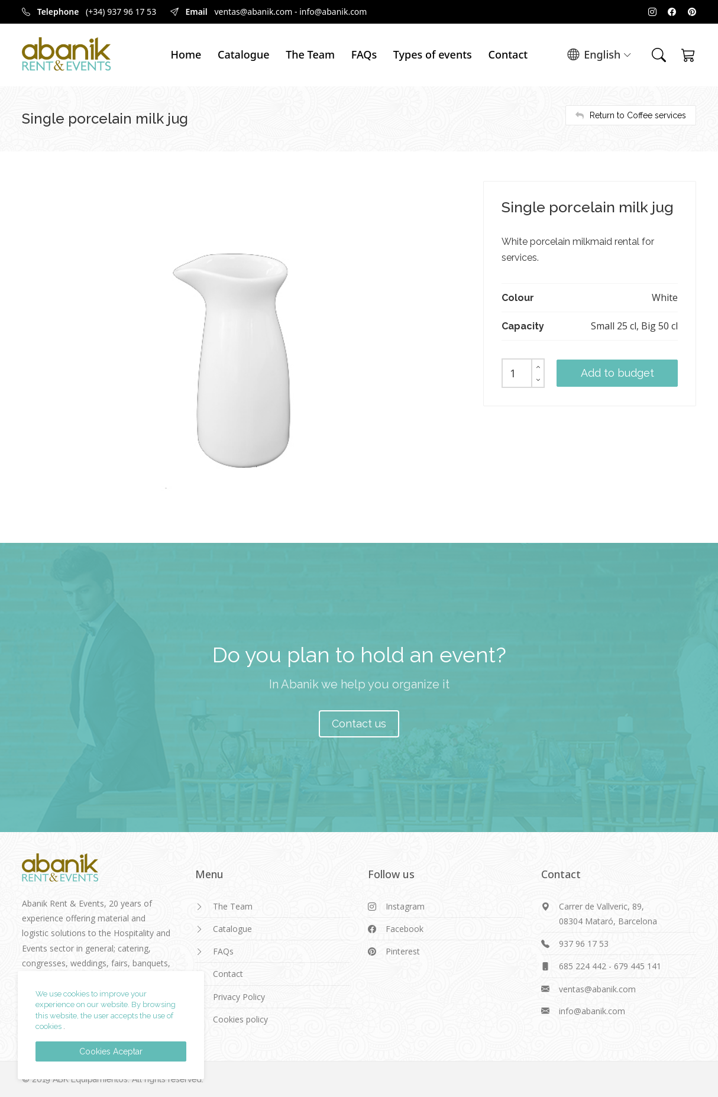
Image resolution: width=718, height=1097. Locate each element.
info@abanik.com (333, 11)
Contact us (359, 723)
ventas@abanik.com (253, 11)
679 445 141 (637, 966)
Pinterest (403, 951)
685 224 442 (582, 966)
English (599, 55)
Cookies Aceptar (111, 1051)
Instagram (405, 906)
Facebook (404, 928)
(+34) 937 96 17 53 (121, 11)
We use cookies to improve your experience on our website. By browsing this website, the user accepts (105, 1004)
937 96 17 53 (584, 943)
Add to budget (617, 373)
